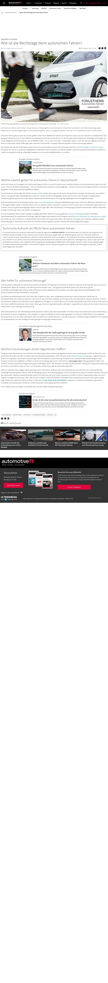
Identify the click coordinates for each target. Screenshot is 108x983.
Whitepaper (73, 3)
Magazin (56, 3)
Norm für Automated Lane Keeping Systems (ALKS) (89, 216)
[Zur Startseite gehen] (15, 3)
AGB (24, 498)
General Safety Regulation (76, 214)
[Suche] (81, 3)
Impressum (37, 498)
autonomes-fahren (39, 415)
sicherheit (27, 415)
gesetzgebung (6, 415)
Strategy (24, 8)
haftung (50, 415)
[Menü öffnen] (4, 3)
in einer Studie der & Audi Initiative (54, 380)
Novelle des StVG (36, 193)
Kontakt (67, 498)
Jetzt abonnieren (13, 485)
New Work (83, 8)
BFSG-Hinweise (45, 498)
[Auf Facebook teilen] (100, 48)
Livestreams (38, 3)
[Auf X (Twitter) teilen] (102, 48)
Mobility (43, 8)
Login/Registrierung (94, 3)
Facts (71, 498)
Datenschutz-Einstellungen (57, 498)
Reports (64, 3)
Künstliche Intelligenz (70, 8)
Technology (35, 8)
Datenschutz (29, 498)
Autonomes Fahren (55, 8)
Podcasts (48, 3)
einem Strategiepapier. (47, 202)
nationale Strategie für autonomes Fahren (89, 147)
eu (55, 415)
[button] (103, 438)
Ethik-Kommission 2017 (79, 356)
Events (28, 3)
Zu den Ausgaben (74, 487)
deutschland (17, 415)
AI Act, (15, 317)
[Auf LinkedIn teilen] (105, 48)
